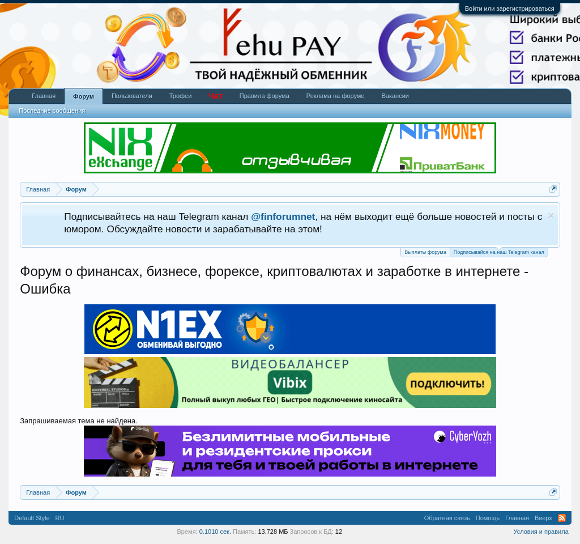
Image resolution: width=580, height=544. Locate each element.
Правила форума (264, 95)
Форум (83, 96)
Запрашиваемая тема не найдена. (79, 420)
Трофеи (180, 95)
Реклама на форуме (335, 95)
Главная (44, 95)
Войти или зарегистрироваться (510, 8)
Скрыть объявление (551, 215)
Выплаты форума (425, 252)
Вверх (543, 518)
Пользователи (132, 95)
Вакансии (395, 95)
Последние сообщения (52, 110)
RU (60, 518)
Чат (215, 95)
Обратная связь (447, 518)
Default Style (31, 518)
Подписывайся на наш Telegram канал (499, 251)
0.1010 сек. (215, 531)
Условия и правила (540, 531)
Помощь (488, 518)
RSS (562, 518)
